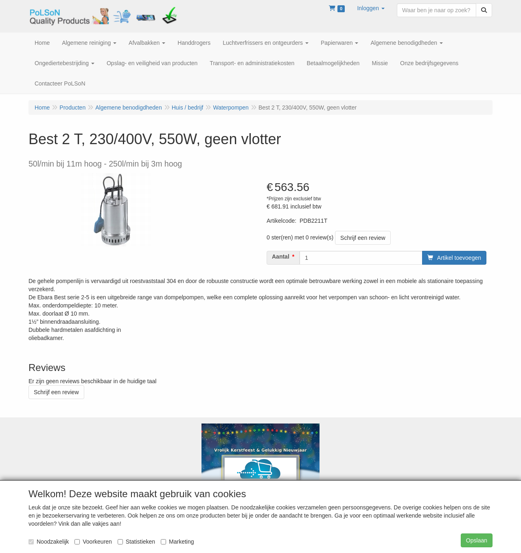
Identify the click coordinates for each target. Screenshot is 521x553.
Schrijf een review (362, 238)
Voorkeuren (93, 541)
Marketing (177, 541)
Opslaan (476, 540)
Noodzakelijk (48, 541)
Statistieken (136, 541)
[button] (371, 8)
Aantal (280, 256)
